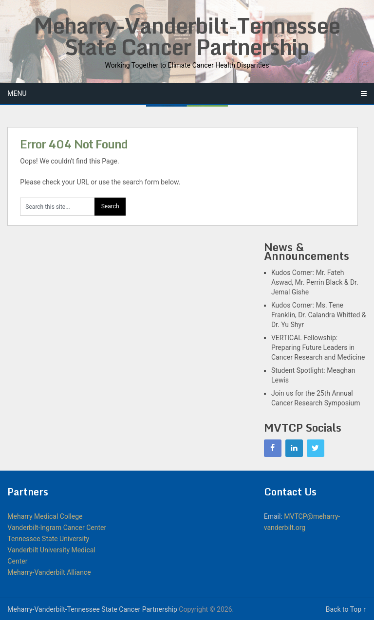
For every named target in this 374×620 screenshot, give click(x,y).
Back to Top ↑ (346, 609)
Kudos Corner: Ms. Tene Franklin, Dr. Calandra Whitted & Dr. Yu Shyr (318, 314)
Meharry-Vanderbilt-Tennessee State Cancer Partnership (187, 36)
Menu (16, 93)
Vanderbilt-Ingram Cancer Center (56, 527)
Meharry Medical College (44, 516)
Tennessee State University (48, 539)
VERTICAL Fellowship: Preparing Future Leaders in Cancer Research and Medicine (318, 347)
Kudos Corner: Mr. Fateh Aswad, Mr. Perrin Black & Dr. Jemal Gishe (314, 282)
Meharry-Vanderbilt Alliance (49, 572)
